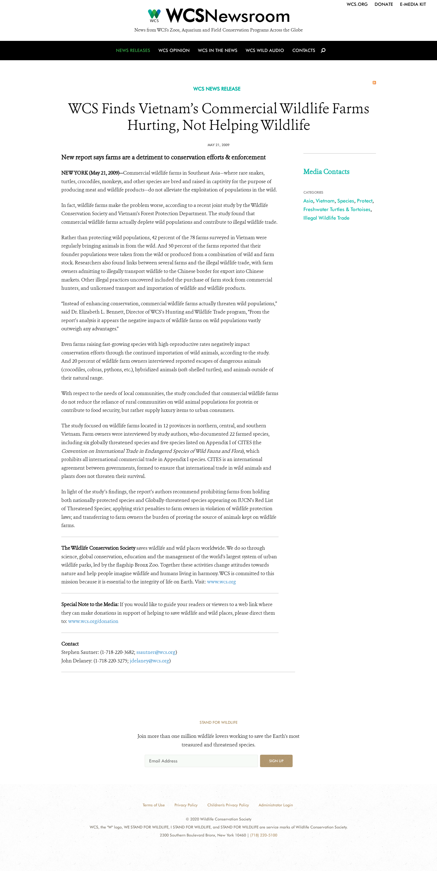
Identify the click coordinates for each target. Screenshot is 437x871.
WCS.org (357, 4)
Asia (308, 201)
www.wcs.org (221, 581)
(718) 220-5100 (263, 835)
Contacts (303, 50)
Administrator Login (276, 805)
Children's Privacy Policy (228, 805)
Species (345, 201)
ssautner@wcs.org (156, 652)
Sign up (276, 761)
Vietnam (325, 201)
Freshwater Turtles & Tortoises (336, 209)
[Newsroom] (218, 17)
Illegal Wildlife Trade (326, 218)
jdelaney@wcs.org (149, 660)
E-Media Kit (413, 4)
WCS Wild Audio (265, 50)
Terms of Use (154, 805)
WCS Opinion (174, 50)
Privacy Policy (186, 805)
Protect (364, 201)
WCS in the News (217, 50)
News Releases (133, 50)
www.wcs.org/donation (93, 621)
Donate (384, 4)
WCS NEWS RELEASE (216, 89)
